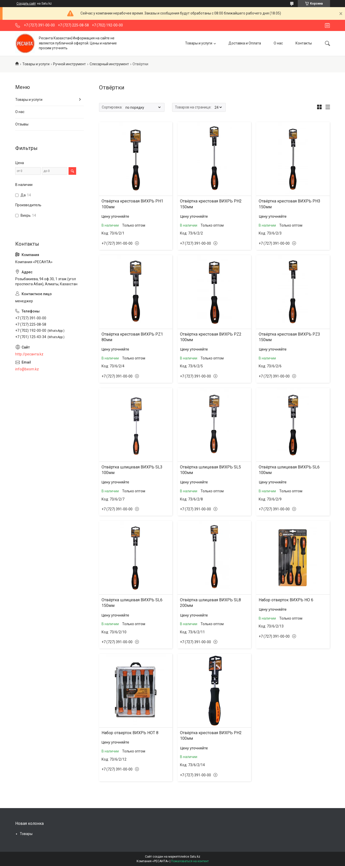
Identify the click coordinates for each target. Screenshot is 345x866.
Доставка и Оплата (244, 43)
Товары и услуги (198, 43)
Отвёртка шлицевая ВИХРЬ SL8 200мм (210, 602)
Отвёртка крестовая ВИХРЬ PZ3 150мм (289, 337)
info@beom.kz (27, 369)
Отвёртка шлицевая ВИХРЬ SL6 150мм (132, 602)
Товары (26, 834)
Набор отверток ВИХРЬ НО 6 (286, 599)
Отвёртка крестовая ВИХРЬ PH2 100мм (211, 735)
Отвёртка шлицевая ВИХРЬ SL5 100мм (210, 470)
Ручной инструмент (69, 64)
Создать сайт (26, 3)
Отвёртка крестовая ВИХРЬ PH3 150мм (289, 204)
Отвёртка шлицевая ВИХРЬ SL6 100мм (289, 470)
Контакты (303, 43)
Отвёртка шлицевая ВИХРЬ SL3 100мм (132, 470)
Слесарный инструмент (109, 64)
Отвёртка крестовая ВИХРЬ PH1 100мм (132, 204)
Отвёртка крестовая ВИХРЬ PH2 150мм (211, 204)
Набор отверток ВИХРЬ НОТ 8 (130, 732)
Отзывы (21, 124)
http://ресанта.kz (29, 354)
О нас (278, 43)
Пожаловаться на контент (190, 861)
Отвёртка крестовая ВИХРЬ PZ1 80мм (132, 337)
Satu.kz (195, 856)
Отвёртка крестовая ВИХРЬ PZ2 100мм (210, 337)
